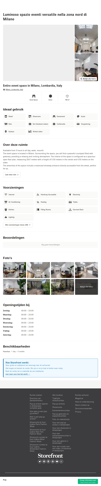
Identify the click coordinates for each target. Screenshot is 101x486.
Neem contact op (82, 405)
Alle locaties (57, 395)
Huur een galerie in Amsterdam (60, 442)
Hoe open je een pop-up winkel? (38, 412)
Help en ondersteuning (84, 402)
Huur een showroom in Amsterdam (61, 429)
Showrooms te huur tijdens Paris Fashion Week (38, 424)
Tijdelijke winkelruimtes (58, 399)
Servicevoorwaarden (83, 408)
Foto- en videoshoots (60, 419)
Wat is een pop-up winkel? (37, 418)
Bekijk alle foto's (88, 79)
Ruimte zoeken (36, 395)
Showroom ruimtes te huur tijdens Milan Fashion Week (38, 439)
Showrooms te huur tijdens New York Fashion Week (38, 432)
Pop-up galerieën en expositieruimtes (60, 415)
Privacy (78, 412)
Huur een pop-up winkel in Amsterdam (61, 423)
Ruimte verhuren (82, 395)
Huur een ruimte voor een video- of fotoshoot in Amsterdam (61, 448)
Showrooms (57, 407)
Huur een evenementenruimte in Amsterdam (61, 435)
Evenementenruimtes (61, 410)
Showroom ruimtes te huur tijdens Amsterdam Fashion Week (38, 448)
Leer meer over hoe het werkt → (18, 374)
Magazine (79, 398)
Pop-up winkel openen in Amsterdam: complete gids (39, 406)
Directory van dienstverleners (36, 399)
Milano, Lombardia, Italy (14, 90)
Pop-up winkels (58, 404)
